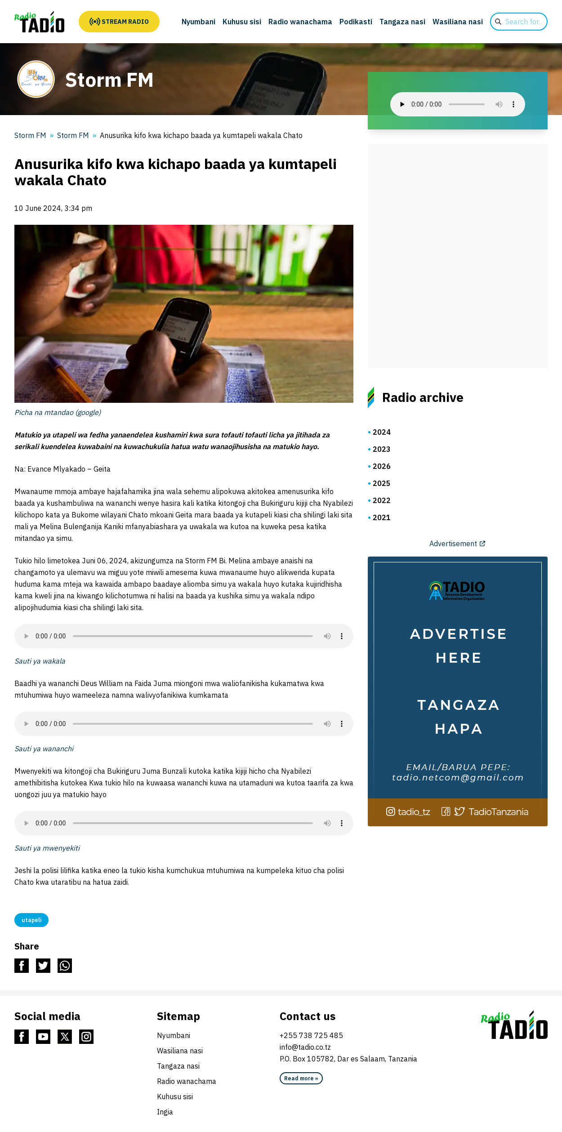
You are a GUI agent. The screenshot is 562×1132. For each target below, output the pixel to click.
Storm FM (73, 135)
